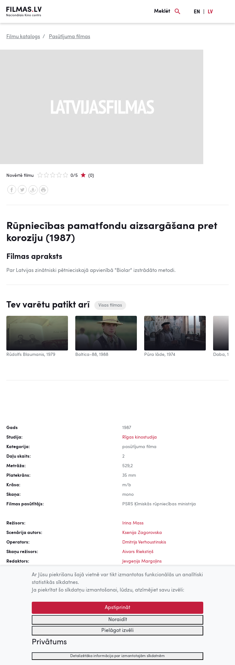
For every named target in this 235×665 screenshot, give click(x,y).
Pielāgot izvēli (117, 630)
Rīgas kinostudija (139, 437)
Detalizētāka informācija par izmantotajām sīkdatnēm (117, 656)
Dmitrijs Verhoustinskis (144, 542)
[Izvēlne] (225, 11)
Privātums (49, 642)
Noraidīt (117, 619)
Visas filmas (110, 305)
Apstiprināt (117, 607)
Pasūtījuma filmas (69, 36)
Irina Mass (133, 523)
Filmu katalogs (23, 36)
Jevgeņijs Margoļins (142, 561)
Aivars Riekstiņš (137, 552)
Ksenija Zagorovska (142, 532)
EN (197, 12)
